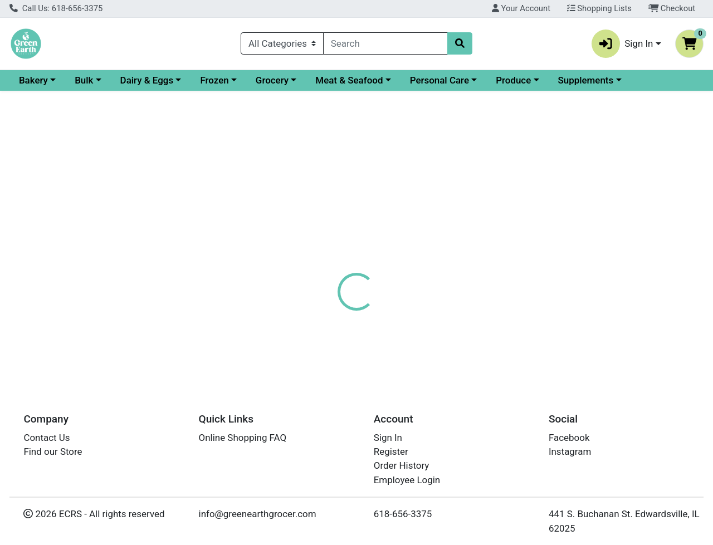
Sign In (388, 437)
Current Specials (54, 80)
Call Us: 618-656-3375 (55, 8)
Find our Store (52, 451)
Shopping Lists (599, 8)
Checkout (672, 8)
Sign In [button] (622, 44)
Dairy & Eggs (243, 80)
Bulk (180, 80)
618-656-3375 (403, 513)
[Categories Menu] (282, 43)
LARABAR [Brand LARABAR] (435, 333)
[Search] (385, 43)
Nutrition (377, 263)
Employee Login (407, 479)
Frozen (310, 80)
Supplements (47, 101)
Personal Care (535, 80)
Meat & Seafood (445, 80)
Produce (609, 80)
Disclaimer (433, 263)
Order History (401, 465)
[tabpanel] (505, 325)
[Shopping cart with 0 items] (689, 44)
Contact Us (46, 437)
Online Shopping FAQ (243, 437)
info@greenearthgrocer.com (257, 513)
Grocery (368, 80)
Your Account (521, 8)
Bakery (129, 80)
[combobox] (385, 43)
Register (391, 451)
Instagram (570, 451)
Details (328, 263)
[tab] (328, 263)
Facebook (569, 437)
